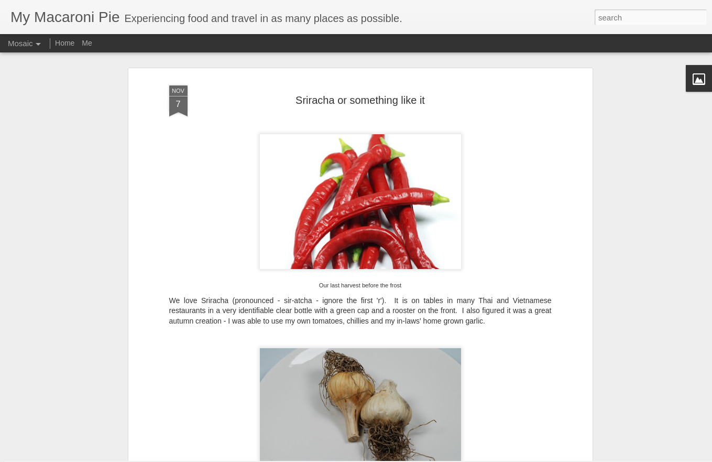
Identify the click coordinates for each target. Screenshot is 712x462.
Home (64, 43)
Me (87, 43)
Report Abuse (503, 456)
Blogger (473, 456)
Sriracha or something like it (360, 69)
